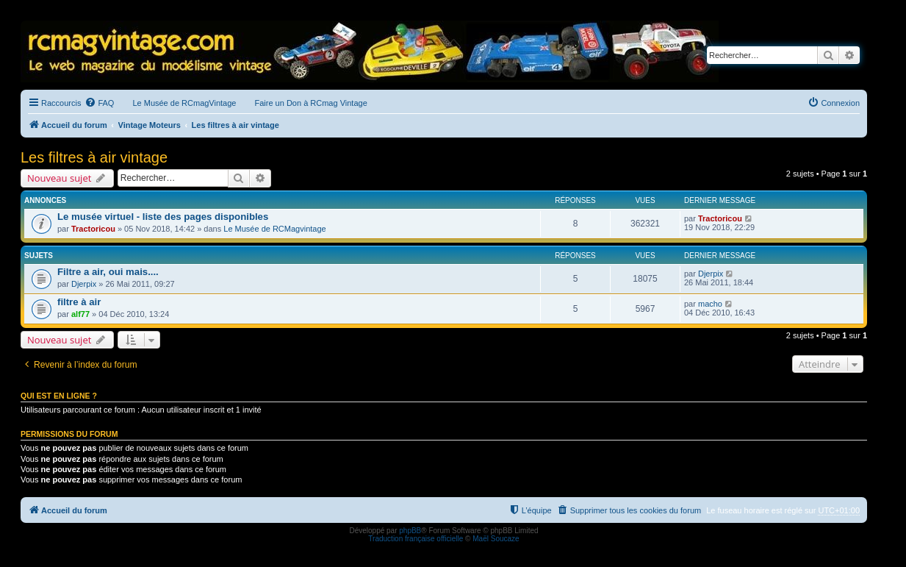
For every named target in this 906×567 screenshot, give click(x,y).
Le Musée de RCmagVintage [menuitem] (184, 103)
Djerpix (83, 283)
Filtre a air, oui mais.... (108, 271)
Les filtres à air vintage (94, 157)
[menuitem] (99, 103)
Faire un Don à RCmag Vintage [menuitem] (310, 103)
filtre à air (79, 301)
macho (710, 303)
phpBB (410, 531)
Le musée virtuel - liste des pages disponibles (162, 216)
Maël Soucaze (495, 539)
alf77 (80, 314)
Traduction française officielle (415, 539)
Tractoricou (93, 228)
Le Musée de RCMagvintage (274, 228)
